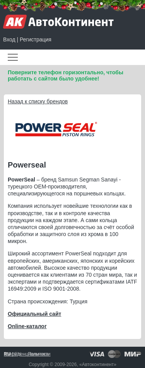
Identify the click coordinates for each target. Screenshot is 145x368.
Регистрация (35, 39)
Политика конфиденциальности (27, 354)
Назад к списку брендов (38, 101)
